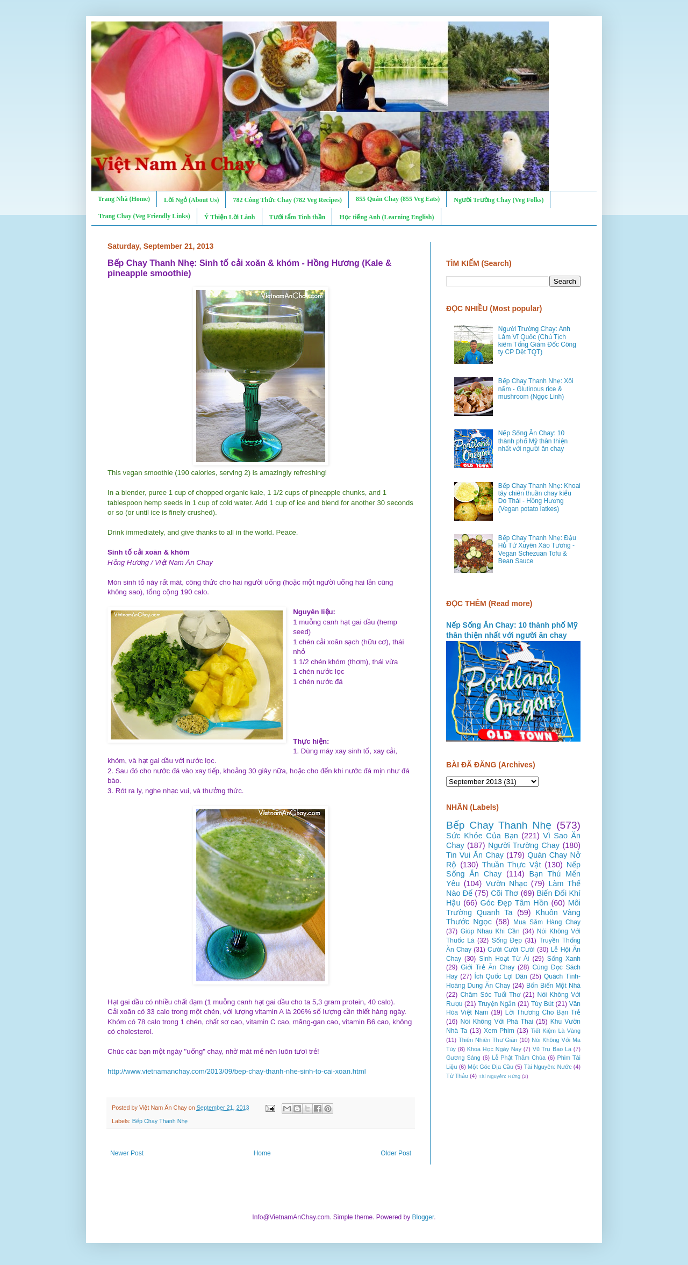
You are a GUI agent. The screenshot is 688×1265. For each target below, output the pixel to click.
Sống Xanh (563, 958)
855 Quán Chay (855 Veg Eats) (398, 199)
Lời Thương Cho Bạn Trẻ (542, 1012)
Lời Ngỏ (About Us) (191, 200)
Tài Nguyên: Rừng (499, 1076)
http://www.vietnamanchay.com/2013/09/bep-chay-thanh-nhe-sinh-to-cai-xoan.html (237, 1071)
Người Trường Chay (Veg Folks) (498, 200)
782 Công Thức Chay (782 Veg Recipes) (287, 200)
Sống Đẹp (507, 940)
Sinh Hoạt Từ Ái (504, 958)
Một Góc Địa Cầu (490, 1066)
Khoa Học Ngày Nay (494, 1049)
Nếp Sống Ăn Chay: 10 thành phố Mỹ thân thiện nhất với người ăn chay (533, 440)
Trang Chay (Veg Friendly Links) (144, 216)
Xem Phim (499, 1030)
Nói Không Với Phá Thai (497, 1021)
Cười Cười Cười (511, 949)
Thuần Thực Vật (511, 864)
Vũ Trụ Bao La (552, 1049)
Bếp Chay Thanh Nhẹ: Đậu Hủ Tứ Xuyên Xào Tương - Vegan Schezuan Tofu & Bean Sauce (537, 549)
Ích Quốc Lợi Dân (501, 976)
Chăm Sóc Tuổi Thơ (490, 994)
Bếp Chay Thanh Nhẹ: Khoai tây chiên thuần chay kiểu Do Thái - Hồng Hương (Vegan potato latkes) (539, 497)
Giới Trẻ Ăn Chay (487, 967)
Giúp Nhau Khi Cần (490, 931)
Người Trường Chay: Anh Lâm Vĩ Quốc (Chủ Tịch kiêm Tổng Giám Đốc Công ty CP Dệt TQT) (537, 340)
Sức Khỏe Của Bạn (482, 835)
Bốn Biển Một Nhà (553, 985)
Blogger (423, 1217)
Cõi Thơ (504, 893)
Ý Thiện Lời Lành (229, 217)
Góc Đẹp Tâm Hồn (514, 903)
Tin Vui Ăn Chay (475, 855)
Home (262, 1153)
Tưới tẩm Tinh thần (297, 217)
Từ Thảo (457, 1076)
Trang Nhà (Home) (124, 199)
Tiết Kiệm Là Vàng (555, 1030)
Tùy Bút (542, 1004)
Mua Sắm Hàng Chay (546, 922)
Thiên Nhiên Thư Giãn (487, 1040)
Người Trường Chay (524, 845)
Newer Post (127, 1153)
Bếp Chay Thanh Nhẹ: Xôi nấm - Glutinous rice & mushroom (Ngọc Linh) (536, 388)
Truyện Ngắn (496, 1004)
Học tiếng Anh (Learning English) (386, 217)
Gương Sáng (463, 1057)
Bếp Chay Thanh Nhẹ (160, 1121)
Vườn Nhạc (506, 883)
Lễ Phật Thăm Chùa (519, 1057)
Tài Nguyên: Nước (548, 1066)
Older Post (396, 1153)
